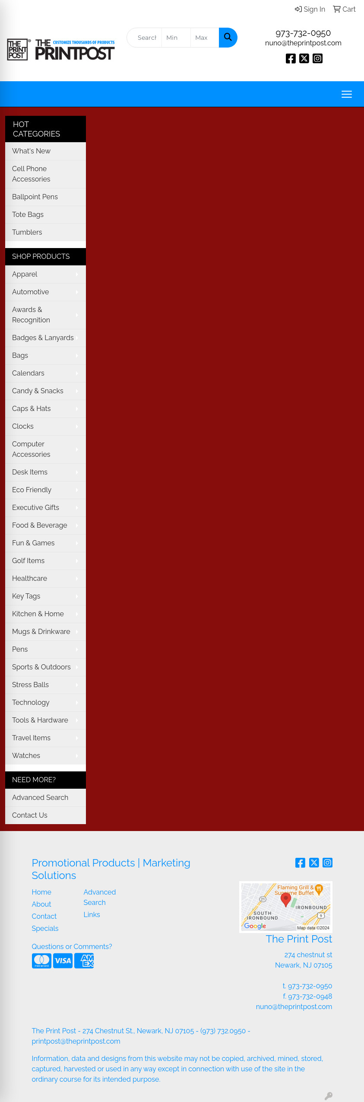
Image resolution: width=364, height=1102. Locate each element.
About (41, 904)
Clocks (23, 426)
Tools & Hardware (40, 720)
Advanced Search (40, 797)
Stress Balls (30, 685)
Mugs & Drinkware (41, 631)
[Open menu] (346, 94)
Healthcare (29, 578)
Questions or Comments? (72, 947)
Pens (20, 649)
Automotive (30, 292)
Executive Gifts (35, 507)
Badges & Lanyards (43, 338)
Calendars (28, 373)
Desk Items (29, 472)
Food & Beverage (39, 525)
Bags (20, 355)
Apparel (24, 274)
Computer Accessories (31, 449)
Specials (45, 928)
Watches (26, 756)
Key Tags (26, 596)
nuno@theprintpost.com (303, 43)
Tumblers (27, 232)
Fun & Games (33, 543)
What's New (31, 151)
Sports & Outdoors (41, 667)
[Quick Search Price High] (204, 38)
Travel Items (31, 738)
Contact (44, 916)
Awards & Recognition (31, 315)
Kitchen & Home (38, 614)
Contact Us (29, 815)
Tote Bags (28, 214)
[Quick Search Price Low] (175, 38)
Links (92, 915)
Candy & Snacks (37, 391)
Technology (31, 702)
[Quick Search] (144, 38)
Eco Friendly (31, 490)
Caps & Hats (31, 408)
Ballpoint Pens (35, 197)
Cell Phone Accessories (31, 174)
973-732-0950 (303, 33)
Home (41, 892)
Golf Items (28, 561)
